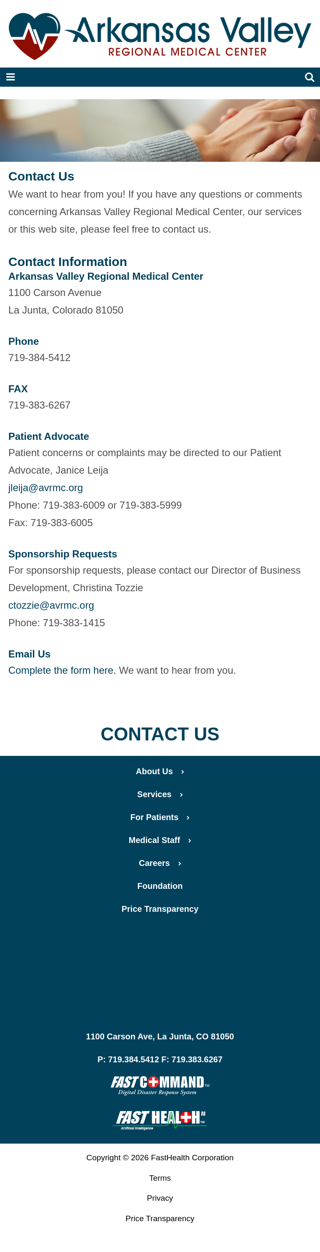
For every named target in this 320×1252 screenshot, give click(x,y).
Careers (160, 863)
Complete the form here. (62, 670)
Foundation (160, 886)
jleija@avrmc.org (45, 487)
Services (159, 794)
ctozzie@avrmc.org (51, 605)
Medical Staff (160, 840)
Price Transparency (160, 908)
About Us (160, 771)
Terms (160, 1178)
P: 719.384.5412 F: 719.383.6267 (160, 1059)
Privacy (160, 1198)
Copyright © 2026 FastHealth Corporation (159, 1157)
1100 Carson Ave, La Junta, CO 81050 (160, 1036)
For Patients (160, 817)
